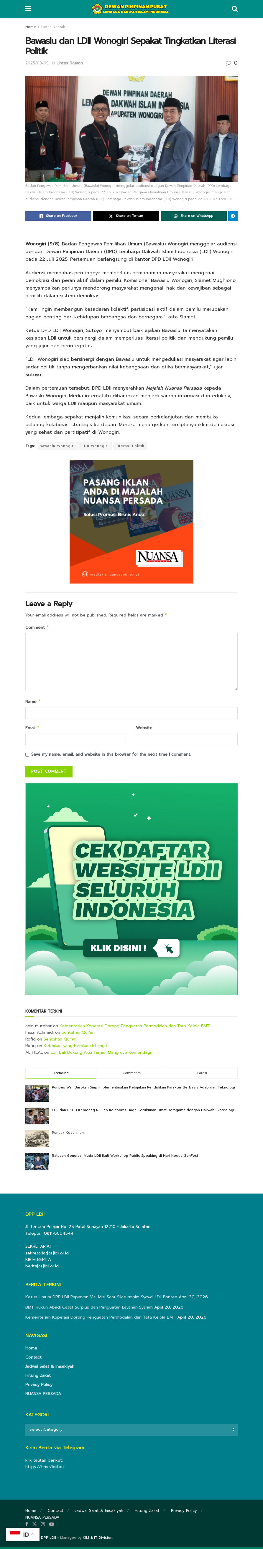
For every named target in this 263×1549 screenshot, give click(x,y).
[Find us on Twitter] (34, 1526)
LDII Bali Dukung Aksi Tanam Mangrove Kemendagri (101, 1055)
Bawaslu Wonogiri (57, 445)
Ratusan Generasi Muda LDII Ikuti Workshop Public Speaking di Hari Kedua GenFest (125, 1158)
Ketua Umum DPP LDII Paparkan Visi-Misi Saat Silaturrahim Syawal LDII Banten (101, 1299)
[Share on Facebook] (58, 216)
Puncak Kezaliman (68, 1135)
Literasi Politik (130, 445)
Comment (37, 628)
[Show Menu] (28, 9)
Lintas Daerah (53, 26)
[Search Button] (235, 9)
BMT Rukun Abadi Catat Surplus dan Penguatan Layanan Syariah (89, 1310)
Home (30, 26)
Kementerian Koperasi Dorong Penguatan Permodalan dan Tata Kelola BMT (135, 1028)
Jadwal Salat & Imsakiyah (49, 1369)
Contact (33, 1360)
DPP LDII (48, 1540)
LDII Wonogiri (95, 445)
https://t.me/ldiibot (44, 1469)
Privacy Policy (38, 1387)
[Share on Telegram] (233, 216)
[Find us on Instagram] (43, 1526)
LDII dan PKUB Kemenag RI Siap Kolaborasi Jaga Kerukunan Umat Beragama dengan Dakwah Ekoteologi (143, 1112)
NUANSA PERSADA (43, 1396)
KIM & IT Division (97, 1540)
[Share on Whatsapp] (194, 216)
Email (32, 730)
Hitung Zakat (38, 1378)
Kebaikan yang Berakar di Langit (75, 1048)
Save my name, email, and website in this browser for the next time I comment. (111, 757)
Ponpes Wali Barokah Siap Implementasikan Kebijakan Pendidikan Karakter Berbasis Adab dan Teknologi (143, 1089)
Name (33, 703)
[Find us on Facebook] (26, 1526)
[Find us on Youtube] (51, 1526)
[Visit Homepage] (131, 9)
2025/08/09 (37, 63)
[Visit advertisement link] (131, 892)
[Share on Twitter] (126, 216)
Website (144, 730)
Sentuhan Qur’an (78, 1035)
